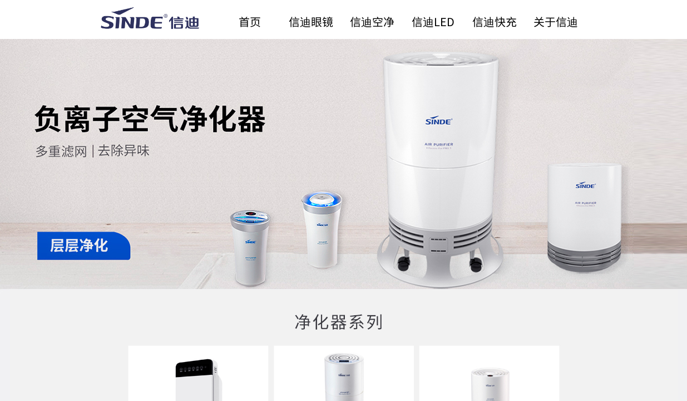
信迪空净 (372, 21)
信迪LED (433, 21)
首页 (250, 21)
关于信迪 (555, 21)
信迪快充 (494, 21)
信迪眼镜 (311, 21)
